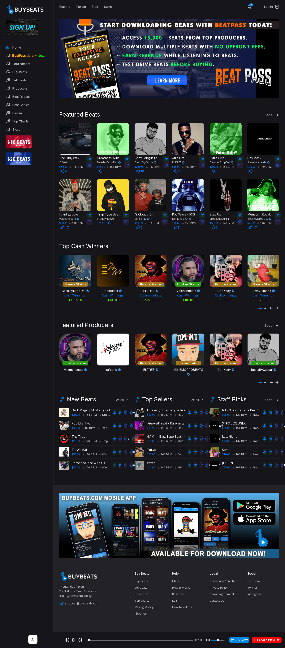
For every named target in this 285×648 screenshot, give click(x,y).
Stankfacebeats (258, 157)
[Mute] (208, 640)
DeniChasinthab (182, 213)
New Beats (81, 389)
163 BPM (240, 457)
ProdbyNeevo (105, 213)
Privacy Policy (219, 577)
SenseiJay (142, 213)
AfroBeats (257, 444)
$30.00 (76, 417)
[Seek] (140, 640)
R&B (179, 431)
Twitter (252, 577)
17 (65, 222)
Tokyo (151, 439)
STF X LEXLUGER (234, 413)
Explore (65, 7)
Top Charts (142, 590)
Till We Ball (80, 439)
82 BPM (89, 417)
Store (108, 7)
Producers (141, 584)
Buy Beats (141, 571)
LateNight (229, 426)
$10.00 (151, 404)
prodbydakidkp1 (219, 213)
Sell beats (141, 577)
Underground (107, 417)
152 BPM (165, 417)
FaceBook (253, 571)
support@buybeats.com (79, 593)
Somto (226, 439)
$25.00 (76, 404)
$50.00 (76, 444)
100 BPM (189, 161)
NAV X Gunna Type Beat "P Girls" (245, 400)
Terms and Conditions (224, 571)
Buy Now (239, 640)
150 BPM (152, 218)
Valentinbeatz (69, 213)
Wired (151, 452)
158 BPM (227, 161)
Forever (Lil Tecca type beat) (167, 400)
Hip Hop (181, 404)
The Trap (78, 426)
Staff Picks (232, 389)
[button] (260, 300)
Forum (81, 7)
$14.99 (151, 417)
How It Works (181, 577)
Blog (95, 7)
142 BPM (240, 431)
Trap (103, 431)
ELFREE (178, 157)
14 (177, 166)
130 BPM (165, 431)
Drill (103, 404)
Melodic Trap (184, 457)
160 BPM (153, 161)
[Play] (74, 640)
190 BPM (90, 444)
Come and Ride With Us (88, 452)
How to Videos (182, 597)
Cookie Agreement (222, 584)
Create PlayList (267, 640)
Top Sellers (157, 389)
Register (178, 584)
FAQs (175, 571)
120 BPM (240, 404)
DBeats (64, 157)
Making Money (144, 597)
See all (272, 110)
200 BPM (90, 457)
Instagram (254, 584)
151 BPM (114, 161)
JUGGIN (227, 452)
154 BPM (90, 404)
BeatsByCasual (145, 157)
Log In (176, 590)
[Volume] (218, 640)
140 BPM (264, 161)
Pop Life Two (81, 413)
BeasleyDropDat (109, 157)
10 (140, 166)
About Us (141, 603)
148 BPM (76, 161)
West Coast (107, 444)
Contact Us (217, 590)
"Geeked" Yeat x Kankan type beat (171, 413)
